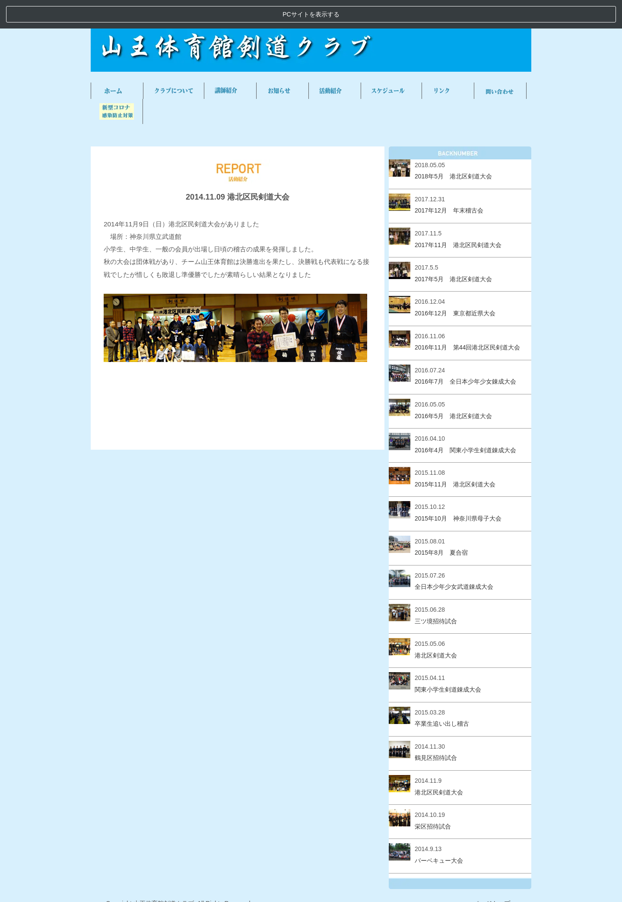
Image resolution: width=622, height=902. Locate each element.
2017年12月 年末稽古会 (449, 181)
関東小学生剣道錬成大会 (448, 660)
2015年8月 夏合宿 (441, 524)
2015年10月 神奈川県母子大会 (458, 489)
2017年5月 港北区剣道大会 (453, 250)
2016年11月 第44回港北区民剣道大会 (467, 318)
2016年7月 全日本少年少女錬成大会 (465, 352)
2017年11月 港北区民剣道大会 (458, 216)
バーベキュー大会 (439, 832)
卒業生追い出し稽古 (442, 695)
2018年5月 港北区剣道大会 (453, 147)
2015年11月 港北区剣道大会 (455, 455)
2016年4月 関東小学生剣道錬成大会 (465, 421)
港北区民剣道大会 (439, 763)
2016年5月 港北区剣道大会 (453, 387)
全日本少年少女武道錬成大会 (454, 558)
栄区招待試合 (433, 797)
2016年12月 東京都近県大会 (455, 284)
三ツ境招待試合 (436, 592)
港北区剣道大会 (436, 626)
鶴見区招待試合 (436, 729)
